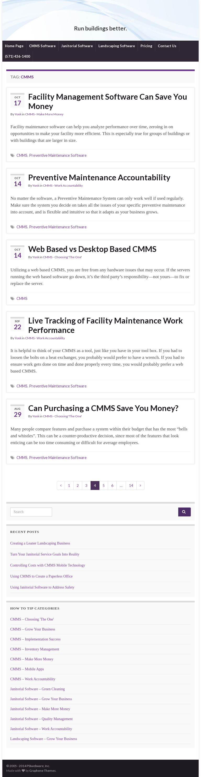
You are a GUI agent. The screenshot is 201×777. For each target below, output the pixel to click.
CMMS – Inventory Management (34, 649)
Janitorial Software (77, 46)
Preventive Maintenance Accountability (99, 177)
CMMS (21, 155)
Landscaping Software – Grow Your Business (43, 739)
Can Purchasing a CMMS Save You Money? (103, 408)
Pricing (146, 46)
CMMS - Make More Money (44, 114)
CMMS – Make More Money (31, 659)
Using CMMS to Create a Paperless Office (41, 576)
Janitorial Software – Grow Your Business (41, 699)
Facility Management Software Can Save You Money (107, 101)
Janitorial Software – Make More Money (40, 709)
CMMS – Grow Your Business (32, 629)
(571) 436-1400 (17, 56)
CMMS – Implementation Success (35, 639)
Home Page (14, 46)
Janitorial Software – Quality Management (41, 719)
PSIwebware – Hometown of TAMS (100, 19)
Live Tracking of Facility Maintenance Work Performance (105, 325)
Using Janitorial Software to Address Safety (42, 587)
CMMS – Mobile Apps (27, 669)
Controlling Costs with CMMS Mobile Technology (47, 565)
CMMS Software (42, 46)
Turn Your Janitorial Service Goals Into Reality (44, 554)
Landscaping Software (116, 46)
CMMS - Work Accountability (63, 185)
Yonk (18, 114)
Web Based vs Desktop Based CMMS (92, 248)
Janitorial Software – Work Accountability (41, 729)
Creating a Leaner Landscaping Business (40, 543)
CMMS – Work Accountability (32, 679)
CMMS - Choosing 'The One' (62, 257)
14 (131, 485)
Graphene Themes (42, 771)
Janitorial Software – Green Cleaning (37, 689)
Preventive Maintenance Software (58, 155)
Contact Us (167, 46)
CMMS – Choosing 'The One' (32, 619)
